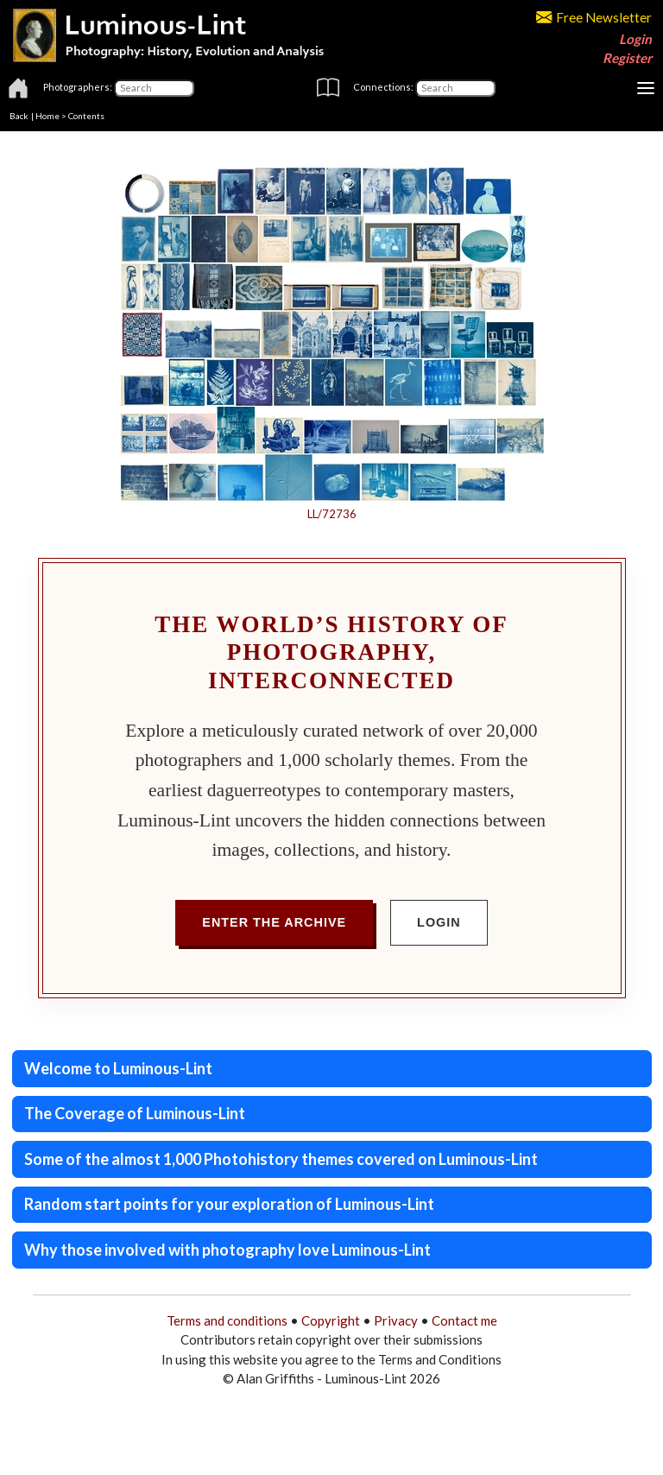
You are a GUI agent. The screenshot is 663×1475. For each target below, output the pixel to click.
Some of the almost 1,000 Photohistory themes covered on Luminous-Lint (281, 1158)
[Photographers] (154, 88)
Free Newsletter (594, 17)
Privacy (396, 1320)
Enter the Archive (274, 922)
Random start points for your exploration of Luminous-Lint (229, 1203)
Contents (86, 116)
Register (627, 58)
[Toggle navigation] (645, 88)
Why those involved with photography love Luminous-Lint (227, 1249)
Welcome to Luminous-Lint (118, 1068)
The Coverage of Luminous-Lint (134, 1113)
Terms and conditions (227, 1320)
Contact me (464, 1320)
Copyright (330, 1320)
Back (18, 116)
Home (47, 116)
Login (635, 39)
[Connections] (455, 88)
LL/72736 (332, 514)
